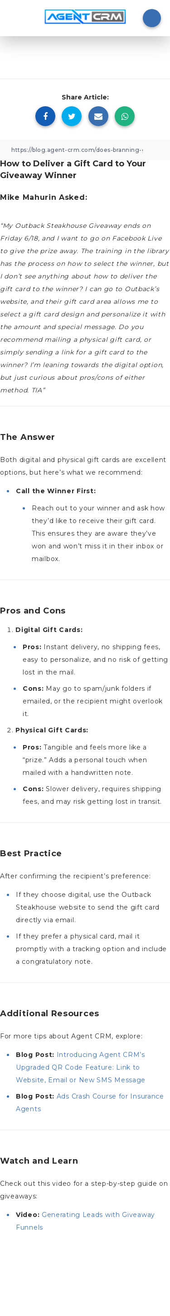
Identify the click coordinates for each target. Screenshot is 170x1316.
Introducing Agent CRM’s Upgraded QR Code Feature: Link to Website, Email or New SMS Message (81, 1067)
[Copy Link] (85, 150)
